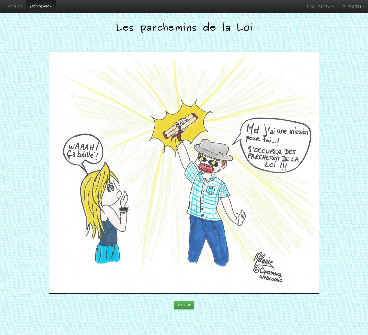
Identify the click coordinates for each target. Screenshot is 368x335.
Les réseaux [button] (321, 6)
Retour (184, 305)
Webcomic (41, 6)
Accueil (15, 6)
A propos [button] (353, 6)
